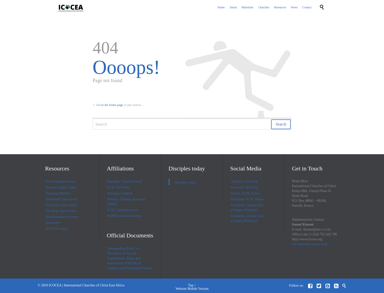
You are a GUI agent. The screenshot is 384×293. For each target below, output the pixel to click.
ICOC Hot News (118, 187)
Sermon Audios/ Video (61, 187)
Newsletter (53, 223)
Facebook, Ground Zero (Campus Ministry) (247, 207)
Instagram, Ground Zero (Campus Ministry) (247, 218)
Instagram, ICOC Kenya (247, 199)
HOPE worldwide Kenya (124, 216)
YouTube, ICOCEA (244, 181)
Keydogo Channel (119, 193)
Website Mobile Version (192, 289)
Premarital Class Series (61, 199)
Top (190, 285)
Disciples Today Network (124, 181)
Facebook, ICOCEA (245, 187)
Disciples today (186, 168)
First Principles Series (61, 181)
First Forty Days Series (61, 205)
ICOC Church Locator (122, 210)
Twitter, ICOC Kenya (245, 193)
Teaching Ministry (58, 193)
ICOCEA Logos (57, 228)
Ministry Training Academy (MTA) (126, 201)
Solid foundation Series (62, 217)
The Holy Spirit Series (61, 211)
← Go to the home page (108, 105)
